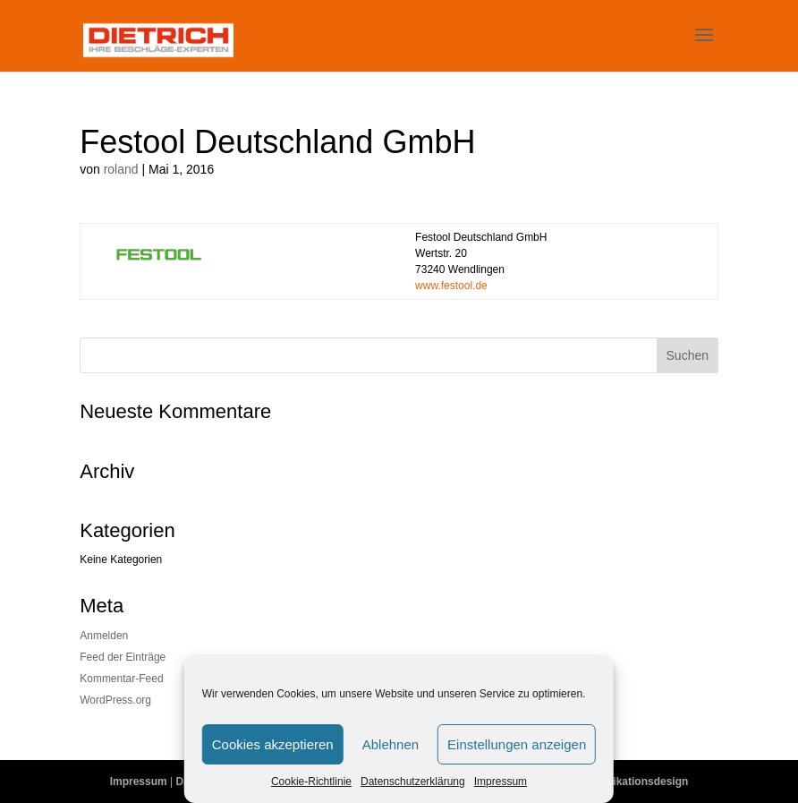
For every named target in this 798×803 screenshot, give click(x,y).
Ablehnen (390, 744)
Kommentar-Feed (121, 678)
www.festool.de (451, 285)
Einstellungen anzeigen (516, 744)
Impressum (500, 781)
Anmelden (104, 635)
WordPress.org (115, 700)
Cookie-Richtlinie (311, 781)
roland (121, 169)
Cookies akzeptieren (273, 744)
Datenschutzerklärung (413, 781)
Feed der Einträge (123, 657)
